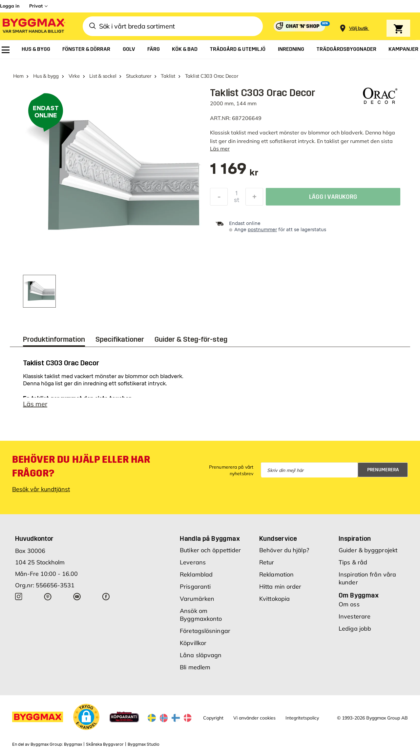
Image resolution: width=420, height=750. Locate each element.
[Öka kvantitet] (254, 198)
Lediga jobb (355, 628)
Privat (36, 6)
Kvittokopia (274, 598)
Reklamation (276, 574)
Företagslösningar (205, 631)
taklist (238, 132)
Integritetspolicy (302, 718)
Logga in (9, 6)
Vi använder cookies (254, 718)
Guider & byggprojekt (368, 550)
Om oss (349, 604)
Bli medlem (195, 667)
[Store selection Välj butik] (358, 28)
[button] (86, 717)
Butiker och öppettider (210, 550)
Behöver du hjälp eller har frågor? (81, 466)
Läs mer (220, 148)
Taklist (168, 76)
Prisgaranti (195, 586)
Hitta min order (280, 586)
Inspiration (355, 538)
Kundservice (278, 538)
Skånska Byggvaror (105, 744)
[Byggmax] (33, 26)
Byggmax (73, 744)
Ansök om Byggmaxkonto (201, 614)
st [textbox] (236, 201)
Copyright (213, 718)
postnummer (262, 230)
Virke (74, 76)
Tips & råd (353, 562)
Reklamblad (196, 574)
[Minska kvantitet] (219, 198)
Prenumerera (383, 470)
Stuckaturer (138, 76)
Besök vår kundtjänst (41, 489)
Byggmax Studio (143, 744)
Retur (266, 562)
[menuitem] (6, 50)
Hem (18, 76)
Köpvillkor (193, 643)
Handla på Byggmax (210, 538)
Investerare (354, 616)
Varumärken (197, 598)
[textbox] (234, 172)
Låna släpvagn (200, 655)
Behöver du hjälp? (284, 550)
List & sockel (102, 76)
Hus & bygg (46, 76)
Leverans (193, 562)
